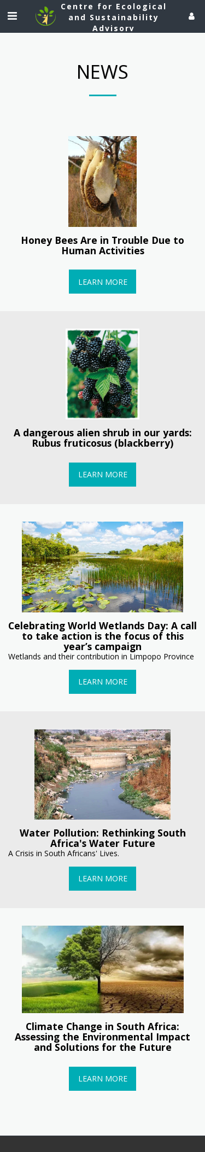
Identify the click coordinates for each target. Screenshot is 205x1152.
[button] (12, 15)
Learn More (102, 282)
